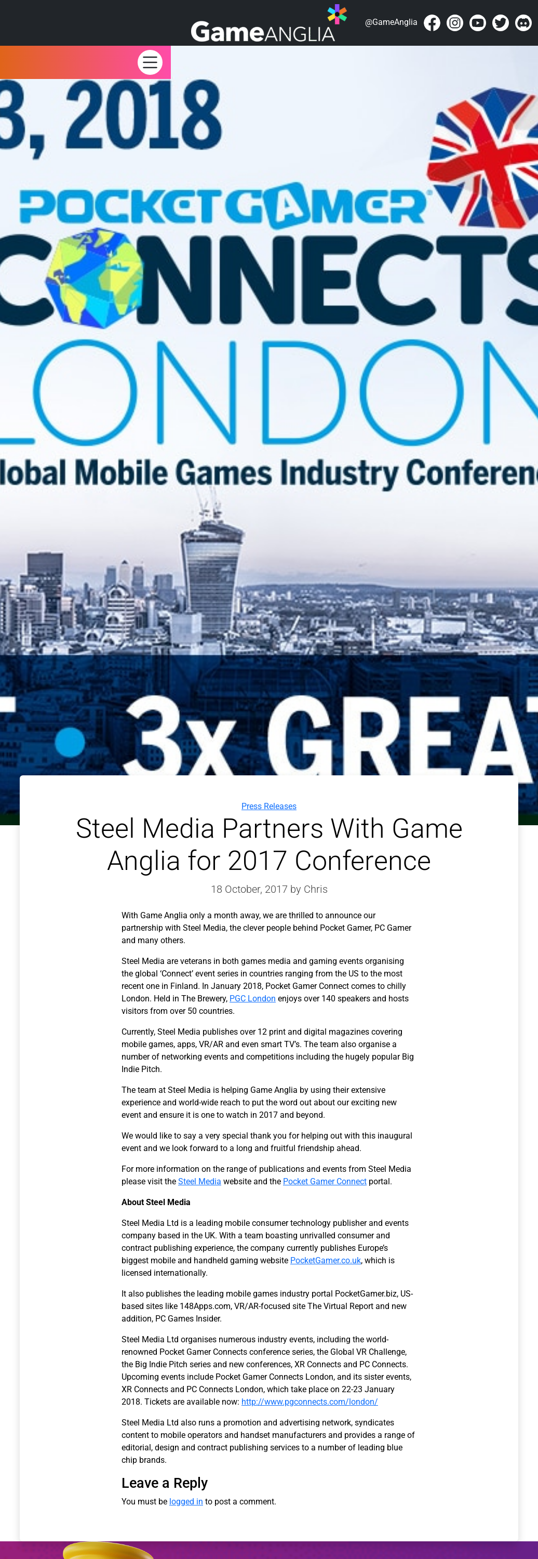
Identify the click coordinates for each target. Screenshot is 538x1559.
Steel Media (199, 1181)
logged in (186, 1502)
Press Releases (269, 806)
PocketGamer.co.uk (325, 1260)
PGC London (253, 998)
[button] (150, 62)
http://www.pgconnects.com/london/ (309, 1402)
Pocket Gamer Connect (325, 1181)
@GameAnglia (391, 22)
